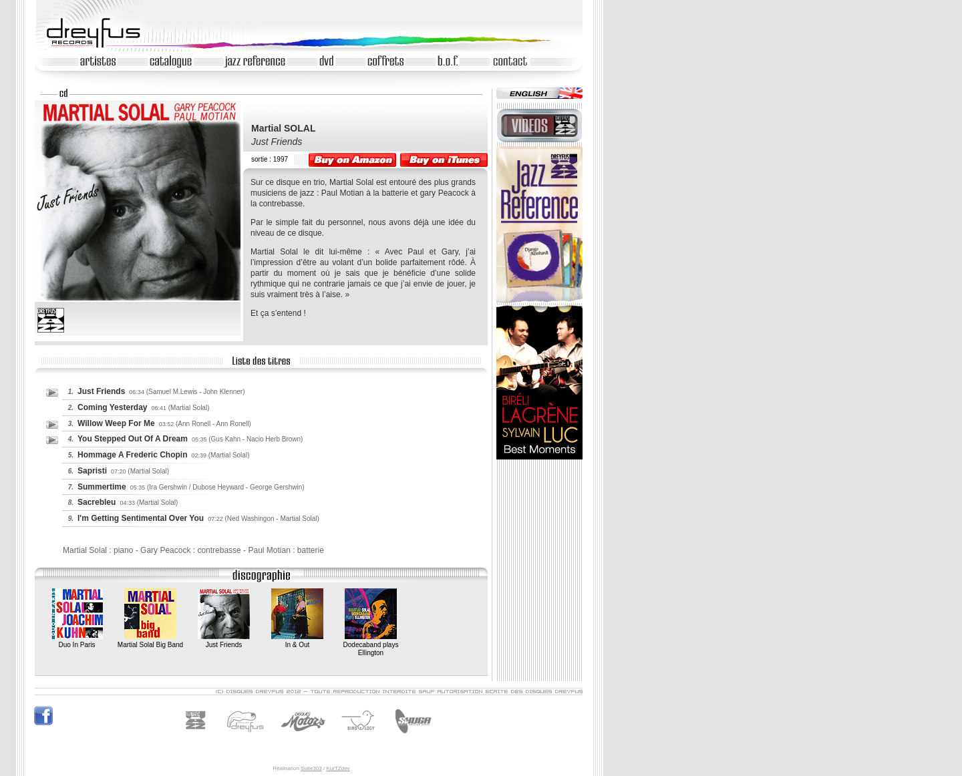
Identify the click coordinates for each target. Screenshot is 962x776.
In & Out (297, 640)
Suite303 (311, 768)
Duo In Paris (77, 640)
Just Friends (224, 640)
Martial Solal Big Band (150, 640)
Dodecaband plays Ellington (371, 645)
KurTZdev (337, 768)
